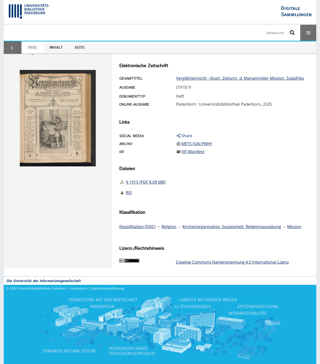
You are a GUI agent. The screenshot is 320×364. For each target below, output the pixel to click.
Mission (294, 226)
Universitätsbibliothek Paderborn (42, 288)
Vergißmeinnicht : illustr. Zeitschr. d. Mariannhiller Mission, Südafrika (240, 78)
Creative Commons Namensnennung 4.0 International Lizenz (232, 262)
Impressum (79, 288)
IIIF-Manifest (193, 151)
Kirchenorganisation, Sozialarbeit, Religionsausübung (231, 226)
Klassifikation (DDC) (137, 226)
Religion (169, 226)
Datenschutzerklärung (107, 288)
